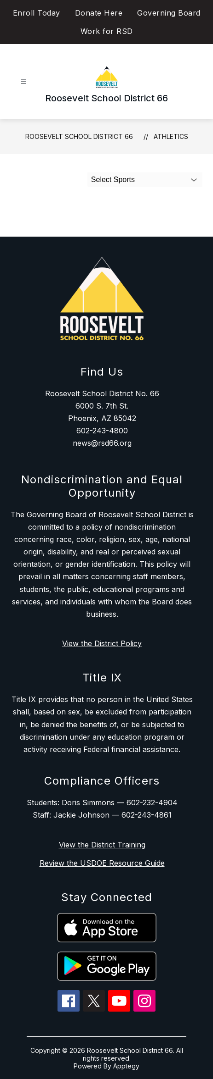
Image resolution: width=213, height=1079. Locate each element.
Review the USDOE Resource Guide (102, 863)
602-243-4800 (102, 430)
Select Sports (113, 179)
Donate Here (99, 12)
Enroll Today (36, 12)
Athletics (171, 136)
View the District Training (102, 844)
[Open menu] (23, 82)
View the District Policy (102, 643)
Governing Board (169, 12)
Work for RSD (107, 31)
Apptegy (126, 1066)
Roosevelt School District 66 (79, 136)
